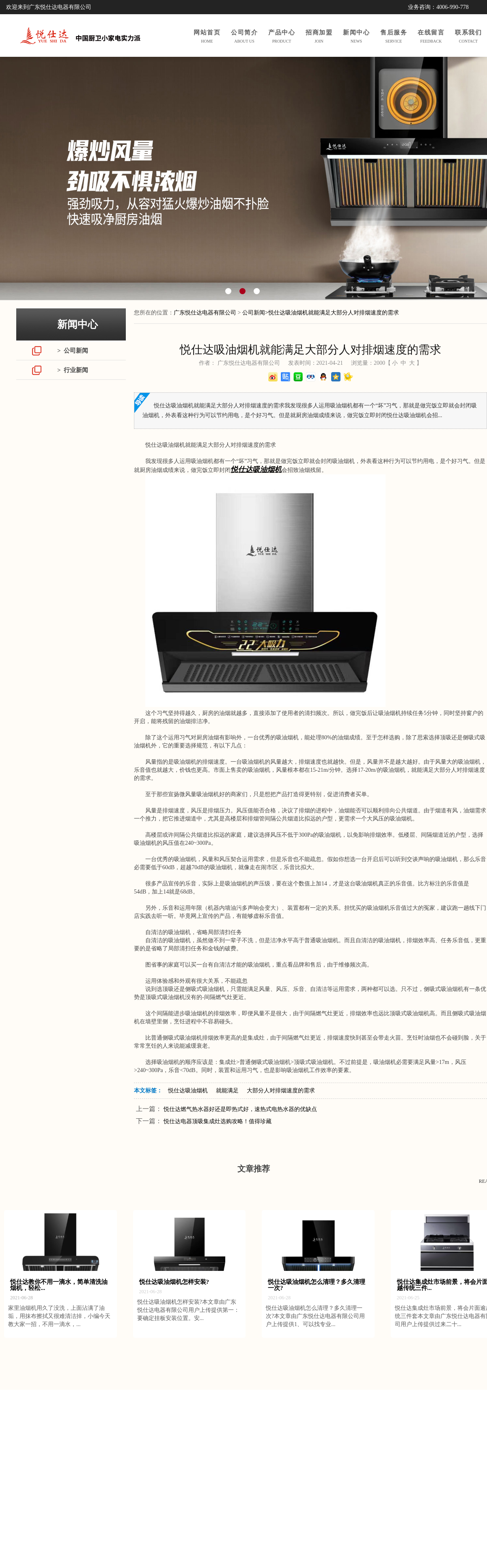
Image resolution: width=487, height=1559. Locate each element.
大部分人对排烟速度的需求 (281, 1090)
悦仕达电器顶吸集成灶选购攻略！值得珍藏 (218, 1121)
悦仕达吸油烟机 (188, 1090)
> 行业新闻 (72, 370)
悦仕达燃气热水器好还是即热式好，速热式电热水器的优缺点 (240, 1109)
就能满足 (227, 1090)
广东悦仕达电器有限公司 (205, 313)
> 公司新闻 (72, 350)
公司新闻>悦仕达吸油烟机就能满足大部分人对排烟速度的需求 (320, 313)
